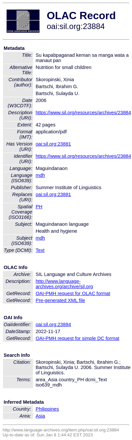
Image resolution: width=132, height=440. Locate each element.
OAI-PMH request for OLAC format (73, 293)
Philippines (47, 409)
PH (39, 206)
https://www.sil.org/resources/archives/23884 (83, 112)
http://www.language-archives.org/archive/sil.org (64, 284)
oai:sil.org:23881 (53, 144)
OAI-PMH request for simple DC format (77, 338)
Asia (40, 416)
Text (40, 250)
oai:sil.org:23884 (53, 324)
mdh (40, 175)
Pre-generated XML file (60, 300)
